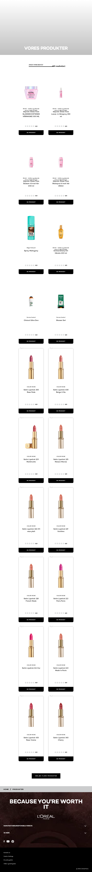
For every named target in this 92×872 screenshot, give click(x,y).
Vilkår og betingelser (10, 863)
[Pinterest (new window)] (12, 841)
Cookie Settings (8, 856)
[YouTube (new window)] (8, 841)
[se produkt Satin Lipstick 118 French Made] (31, 619)
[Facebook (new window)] (4, 841)
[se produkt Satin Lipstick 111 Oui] (31, 689)
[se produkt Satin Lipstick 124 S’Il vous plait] (31, 550)
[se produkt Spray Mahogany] (31, 271)
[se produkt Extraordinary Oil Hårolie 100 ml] (60, 271)
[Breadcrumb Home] (6, 789)
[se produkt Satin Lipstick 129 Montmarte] (31, 480)
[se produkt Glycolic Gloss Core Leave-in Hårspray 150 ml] (60, 132)
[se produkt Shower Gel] (60, 341)
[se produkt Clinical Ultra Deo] (31, 341)
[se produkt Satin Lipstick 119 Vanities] (60, 550)
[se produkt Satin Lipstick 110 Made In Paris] (60, 689)
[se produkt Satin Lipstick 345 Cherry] (60, 758)
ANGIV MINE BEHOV (36, 65)
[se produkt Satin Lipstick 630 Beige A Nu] (60, 411)
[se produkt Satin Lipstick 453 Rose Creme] (31, 758)
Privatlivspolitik (8, 860)
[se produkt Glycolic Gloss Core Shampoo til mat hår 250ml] (60, 202)
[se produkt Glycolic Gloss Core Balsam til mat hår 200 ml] (31, 202)
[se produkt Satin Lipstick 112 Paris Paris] (60, 619)
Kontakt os (7, 852)
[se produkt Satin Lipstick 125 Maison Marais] (60, 480)
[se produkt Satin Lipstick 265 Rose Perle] (31, 411)
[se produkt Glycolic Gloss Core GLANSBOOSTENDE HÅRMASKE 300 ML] (31, 132)
